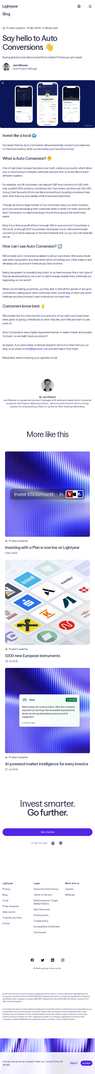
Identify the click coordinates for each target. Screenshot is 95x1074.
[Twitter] (42, 960)
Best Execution (42, 909)
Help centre (9, 912)
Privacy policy (41, 915)
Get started (47, 832)
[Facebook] (32, 960)
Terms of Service (43, 894)
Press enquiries (11, 906)
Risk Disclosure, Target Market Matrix (46, 902)
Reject (74, 1063)
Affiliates (70, 894)
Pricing (6, 889)
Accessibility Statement (47, 926)
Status (6, 923)
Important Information (46, 889)
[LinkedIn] (52, 960)
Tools (5, 900)
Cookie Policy (52, 1061)
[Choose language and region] (79, 6)
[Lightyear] (10, 6)
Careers (69, 889)
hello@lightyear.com (36, 348)
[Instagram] (63, 960)
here (67, 296)
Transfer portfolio (12, 917)
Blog (5, 894)
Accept (86, 1063)
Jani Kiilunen (49, 397)
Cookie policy (41, 920)
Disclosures (40, 932)
